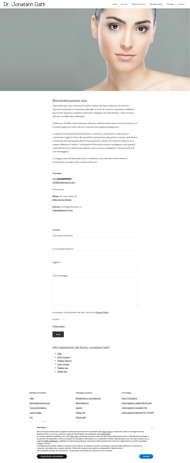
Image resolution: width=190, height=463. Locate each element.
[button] (152, 427)
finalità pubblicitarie (51, 441)
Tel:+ (61, 178)
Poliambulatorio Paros (62, 210)
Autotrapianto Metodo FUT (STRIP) (138, 412)
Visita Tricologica (129, 398)
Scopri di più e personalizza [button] (52, 456)
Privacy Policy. (102, 312)
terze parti (74, 436)
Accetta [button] (146, 456)
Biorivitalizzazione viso (40, 403)
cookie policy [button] (105, 434)
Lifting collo (81, 417)
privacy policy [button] (107, 432)
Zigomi (79, 407)
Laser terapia (35, 412)
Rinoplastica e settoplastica (88, 398)
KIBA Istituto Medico (61, 199)
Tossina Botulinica (38, 407)
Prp (31, 417)
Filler (32, 398)
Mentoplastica (82, 403)
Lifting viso (80, 412)
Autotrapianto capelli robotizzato (137, 403)
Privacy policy (58, 326)
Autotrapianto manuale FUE (134, 407)
